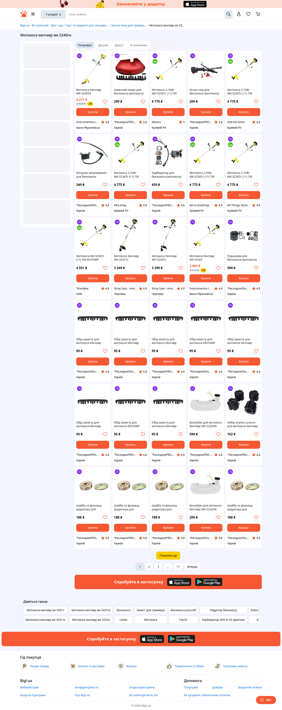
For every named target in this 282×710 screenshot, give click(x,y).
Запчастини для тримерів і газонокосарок (139, 25)
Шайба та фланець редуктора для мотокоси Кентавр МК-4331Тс (240, 507)
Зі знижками (138, 45)
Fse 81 (183, 620)
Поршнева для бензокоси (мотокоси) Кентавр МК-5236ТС (242, 257)
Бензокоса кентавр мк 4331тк (45, 620)
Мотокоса (150, 620)
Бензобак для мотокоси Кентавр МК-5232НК (205, 424)
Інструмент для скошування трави (96, 25)
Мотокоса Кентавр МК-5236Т (201, 257)
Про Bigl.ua (82, 695)
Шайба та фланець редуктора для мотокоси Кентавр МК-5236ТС (127, 507)
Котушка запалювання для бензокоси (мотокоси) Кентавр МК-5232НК (91, 174)
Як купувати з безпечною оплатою (207, 695)
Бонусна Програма (33, 695)
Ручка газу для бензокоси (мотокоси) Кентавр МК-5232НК (204, 91)
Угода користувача (142, 687)
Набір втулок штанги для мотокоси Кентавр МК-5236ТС (242, 424)
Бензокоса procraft (183, 610)
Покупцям (191, 687)
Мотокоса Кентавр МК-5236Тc (164, 257)
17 (178, 567)
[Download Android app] (208, 582)
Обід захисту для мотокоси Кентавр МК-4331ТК (126, 341)
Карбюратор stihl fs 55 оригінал (223, 620)
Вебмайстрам (29, 687)
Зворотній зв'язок (250, 687)
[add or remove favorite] (105, 102)
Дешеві (103, 45)
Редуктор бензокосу (223, 610)
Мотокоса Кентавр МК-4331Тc (126, 257)
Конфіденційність (86, 687)
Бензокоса (123, 610)
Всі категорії (40, 25)
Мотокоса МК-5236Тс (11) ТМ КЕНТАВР (90, 257)
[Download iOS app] (179, 582)
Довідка (217, 687)
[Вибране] (248, 15)
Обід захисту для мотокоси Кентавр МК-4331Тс (239, 341)
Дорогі (119, 45)
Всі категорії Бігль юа (143, 695)
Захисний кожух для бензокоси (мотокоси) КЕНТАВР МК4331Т (129, 91)
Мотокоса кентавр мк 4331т (45, 610)
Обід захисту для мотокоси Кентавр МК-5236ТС (88, 341)
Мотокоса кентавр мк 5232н (91, 620)
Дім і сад (57, 25)
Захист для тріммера (151, 610)
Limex (123, 620)
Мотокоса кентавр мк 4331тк (90, 610)
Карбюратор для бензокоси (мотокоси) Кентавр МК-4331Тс (166, 174)
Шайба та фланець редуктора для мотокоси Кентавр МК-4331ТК (164, 507)
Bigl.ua (24, 25)
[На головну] (23, 16)
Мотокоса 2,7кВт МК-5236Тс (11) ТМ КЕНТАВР (164, 91)
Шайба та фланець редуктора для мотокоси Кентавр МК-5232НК (89, 507)
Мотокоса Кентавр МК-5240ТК (88, 91)
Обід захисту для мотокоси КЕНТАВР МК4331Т (202, 341)
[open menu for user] (239, 14)
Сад (67, 25)
